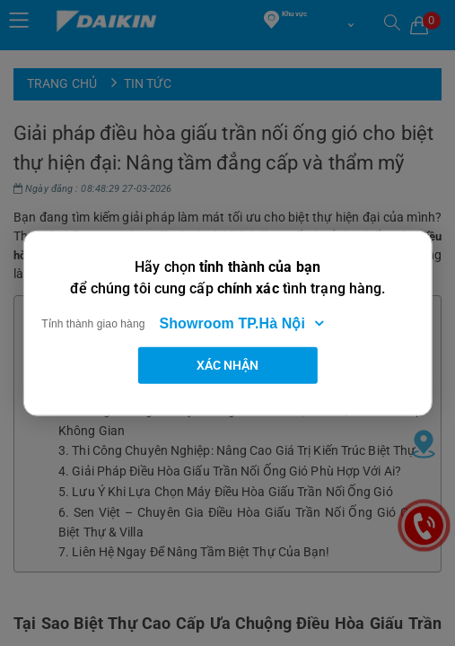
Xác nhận (228, 364)
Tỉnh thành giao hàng (92, 323)
